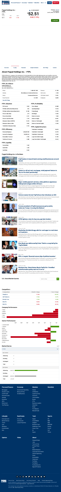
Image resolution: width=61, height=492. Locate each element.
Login (49, 2)
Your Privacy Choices (31, 480)
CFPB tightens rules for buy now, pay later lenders (34, 219)
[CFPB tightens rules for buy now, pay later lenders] (9, 221)
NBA (49, 420)
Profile (15, 67)
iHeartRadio (44, 476)
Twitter (20, 476)
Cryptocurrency (36, 393)
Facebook (17, 476)
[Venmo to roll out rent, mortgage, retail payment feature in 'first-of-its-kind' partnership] (9, 172)
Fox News (34, 461)
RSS (35, 476)
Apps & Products (36, 466)
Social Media (35, 420)
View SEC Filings (6, 100)
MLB (49, 422)
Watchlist (36, 2)
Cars (3, 424)
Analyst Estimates (34, 67)
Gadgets (34, 422)
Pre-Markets (35, 408)
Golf (49, 430)
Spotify (41, 476)
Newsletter (38, 476)
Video (19, 437)
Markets (30, 2)
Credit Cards (5, 393)
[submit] (58, 279)
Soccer (49, 428)
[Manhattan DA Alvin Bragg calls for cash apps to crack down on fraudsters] (9, 232)
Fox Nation (35, 463)
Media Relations (36, 449)
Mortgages (4, 389)
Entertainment (5, 418)
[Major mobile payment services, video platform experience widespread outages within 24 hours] (9, 183)
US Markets (35, 391)
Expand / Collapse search (46, 3)
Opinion (4, 437)
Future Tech (35, 428)
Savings (4, 397)
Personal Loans (6, 395)
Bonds (34, 399)
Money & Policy (21, 391)
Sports (50, 416)
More (42, 2)
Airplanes (4, 426)
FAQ (33, 447)
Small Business (21, 393)
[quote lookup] (48, 279)
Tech (34, 416)
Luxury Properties (21, 422)
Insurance (4, 399)
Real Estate (20, 416)
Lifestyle (4, 416)
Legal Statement (30, 483)
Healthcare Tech (36, 426)
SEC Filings (45, 67)
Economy (24, 2)
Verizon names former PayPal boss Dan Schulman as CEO (37, 195)
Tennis (49, 432)
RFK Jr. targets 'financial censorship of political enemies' (37, 256)
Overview (6, 67)
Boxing (49, 426)
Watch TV (55, 2)
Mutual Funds (35, 410)
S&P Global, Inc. (6, 297)
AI (32, 430)
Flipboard (29, 476)
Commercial (20, 420)
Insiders (55, 67)
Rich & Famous (5, 420)
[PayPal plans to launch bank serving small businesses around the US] (9, 160)
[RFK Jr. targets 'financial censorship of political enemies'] (9, 258)
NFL (48, 418)
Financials (23, 67)
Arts (3, 430)
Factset (48, 482)
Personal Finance (15, 2)
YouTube (26, 476)
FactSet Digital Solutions (20, 483)
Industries (34, 405)
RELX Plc (5, 301)
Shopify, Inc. (5, 294)
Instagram (23, 476)
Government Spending (22, 389)
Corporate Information (38, 451)
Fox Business (6, 3)
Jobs (33, 442)
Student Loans (5, 391)
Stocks (34, 389)
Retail (33, 407)
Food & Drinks (5, 428)
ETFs (33, 401)
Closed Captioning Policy (47, 480)
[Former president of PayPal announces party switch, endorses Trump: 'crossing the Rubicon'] (9, 208)
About (34, 437)
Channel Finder (36, 440)
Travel (3, 422)
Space (34, 432)
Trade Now (55, 20)
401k (3, 401)
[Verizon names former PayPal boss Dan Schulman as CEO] (9, 196)
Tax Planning (5, 405)
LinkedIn (32, 476)
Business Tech (36, 424)
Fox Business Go (36, 465)
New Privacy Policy (20, 480)
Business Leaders (36, 403)
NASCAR (50, 424)
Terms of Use (35, 444)
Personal (19, 418)
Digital (34, 418)
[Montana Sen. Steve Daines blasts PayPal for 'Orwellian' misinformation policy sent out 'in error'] (9, 269)
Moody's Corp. (6, 299)
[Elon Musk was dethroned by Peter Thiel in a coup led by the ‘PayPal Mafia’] (9, 245)
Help (39, 480)
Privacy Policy (35, 446)
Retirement (5, 403)
